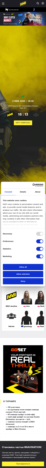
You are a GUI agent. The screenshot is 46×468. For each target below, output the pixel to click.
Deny (23, 281)
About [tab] (37, 192)
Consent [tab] (8, 192)
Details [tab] (23, 192)
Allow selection (23, 274)
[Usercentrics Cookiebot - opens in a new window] (32, 185)
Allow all (23, 267)
